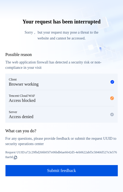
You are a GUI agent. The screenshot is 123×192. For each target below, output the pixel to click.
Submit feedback (61, 170)
